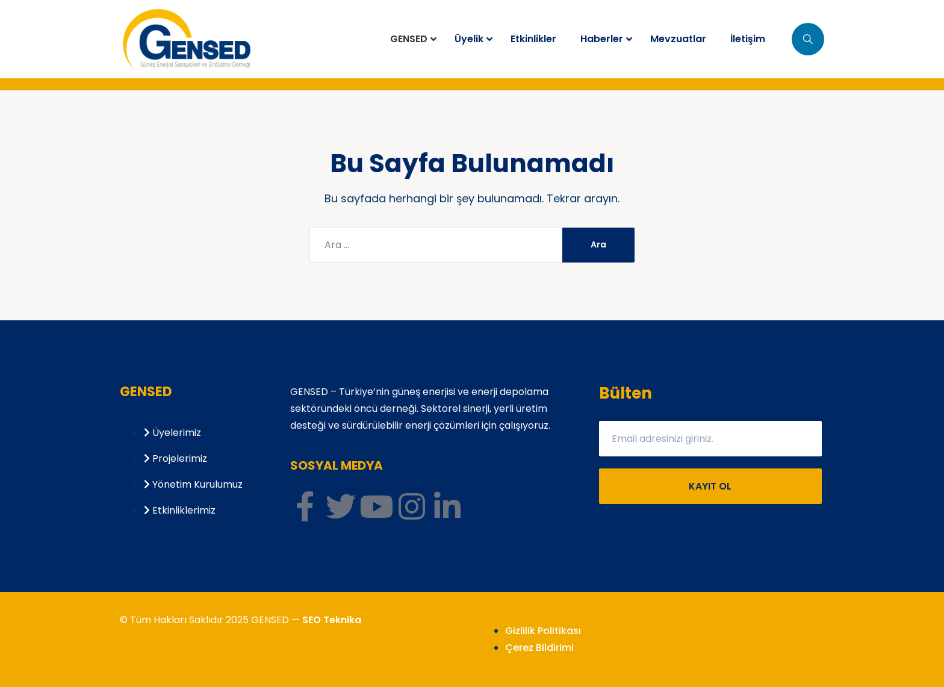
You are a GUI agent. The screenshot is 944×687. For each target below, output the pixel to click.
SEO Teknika (331, 620)
